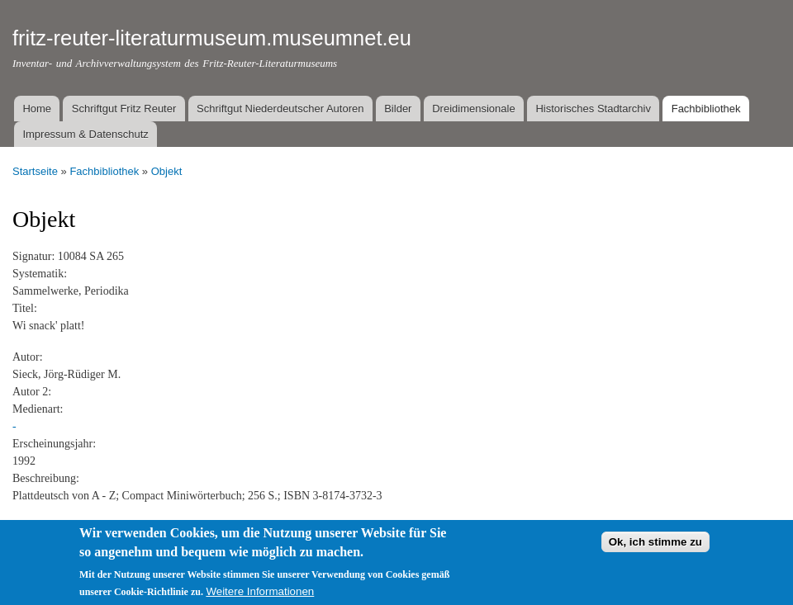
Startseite (35, 171)
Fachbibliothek (706, 108)
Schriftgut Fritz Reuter (124, 108)
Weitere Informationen (260, 594)
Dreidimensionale (473, 108)
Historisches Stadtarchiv (592, 108)
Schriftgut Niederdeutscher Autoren (280, 108)
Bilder (397, 108)
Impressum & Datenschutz (85, 134)
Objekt (167, 171)
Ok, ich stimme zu (655, 543)
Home (36, 108)
